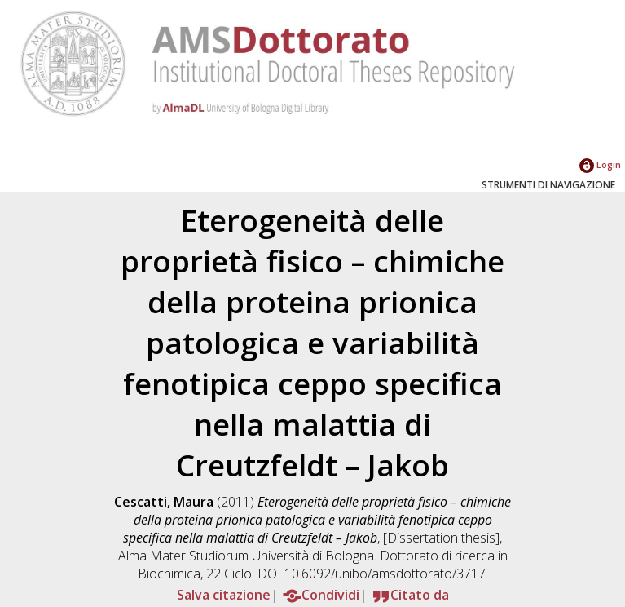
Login (600, 164)
